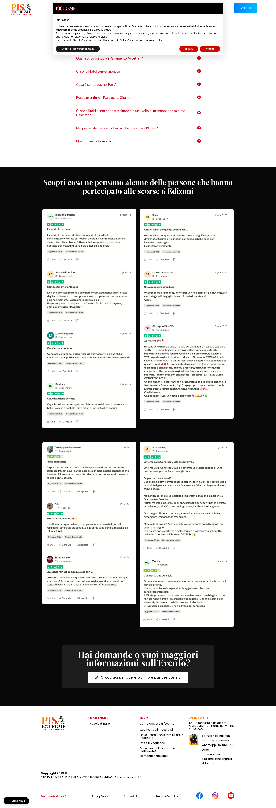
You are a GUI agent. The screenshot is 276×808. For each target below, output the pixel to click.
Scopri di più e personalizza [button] (78, 48)
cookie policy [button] (103, 29)
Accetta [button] (209, 48)
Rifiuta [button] (189, 48)
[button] (16, 800)
